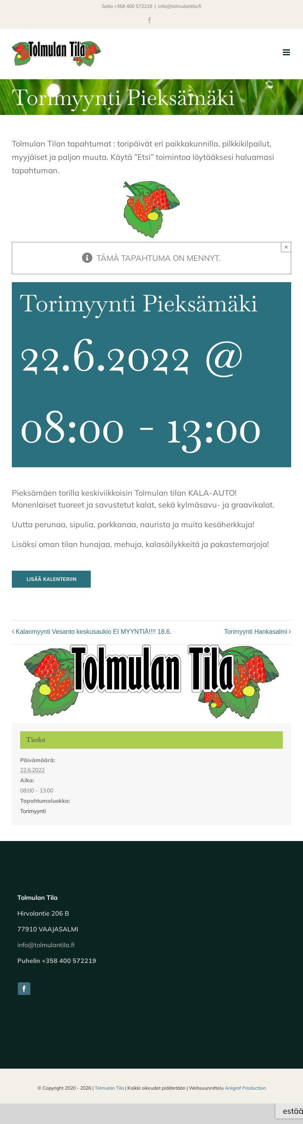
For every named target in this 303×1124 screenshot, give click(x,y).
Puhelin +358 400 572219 (56, 961)
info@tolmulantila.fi (179, 6)
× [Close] (286, 247)
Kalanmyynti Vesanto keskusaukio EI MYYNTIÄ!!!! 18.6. (94, 631)
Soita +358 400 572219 (127, 6)
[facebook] (24, 988)
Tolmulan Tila (109, 1088)
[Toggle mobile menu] (287, 52)
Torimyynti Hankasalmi (255, 631)
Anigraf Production (245, 1088)
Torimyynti (33, 811)
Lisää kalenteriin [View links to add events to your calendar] (51, 579)
